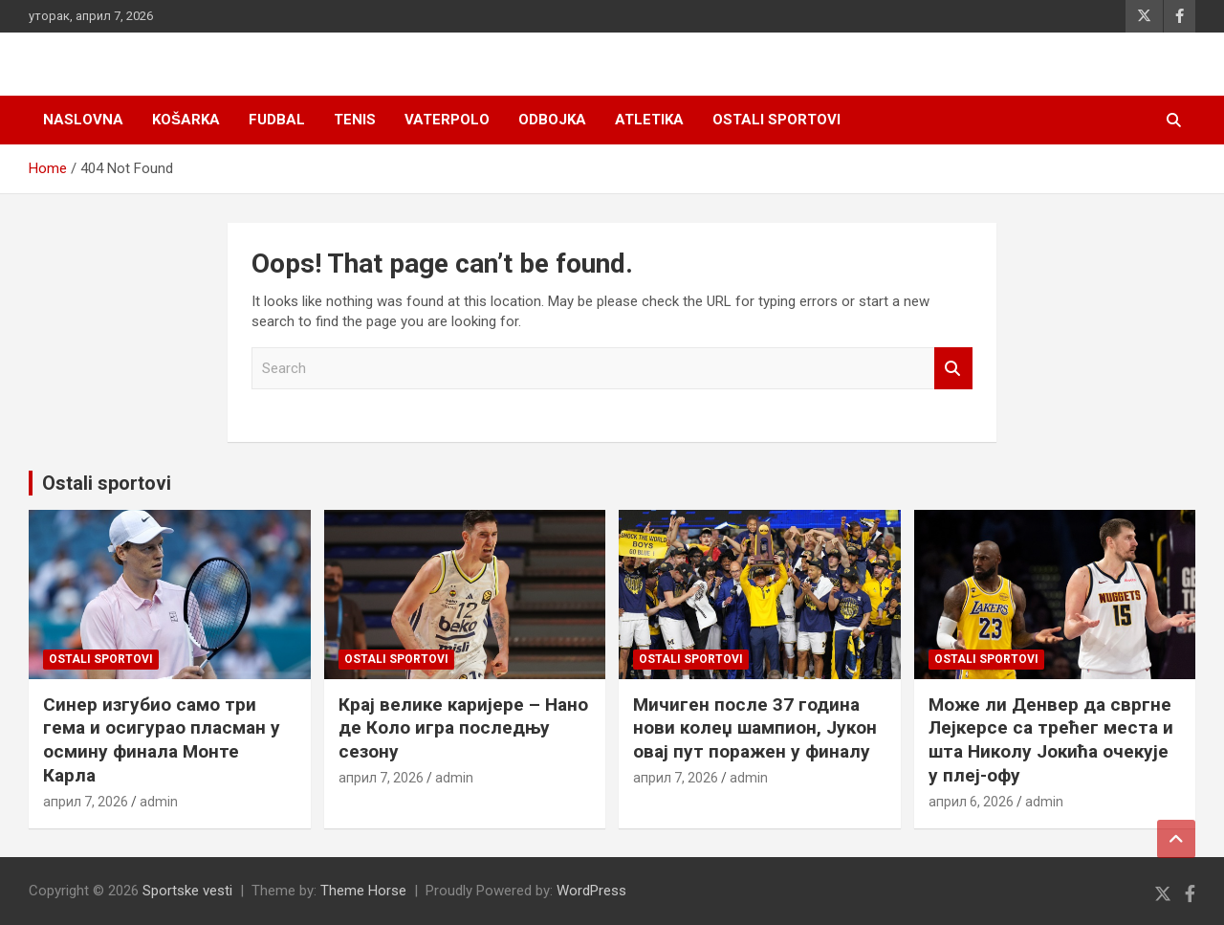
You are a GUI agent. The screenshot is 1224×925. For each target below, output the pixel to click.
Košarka (186, 119)
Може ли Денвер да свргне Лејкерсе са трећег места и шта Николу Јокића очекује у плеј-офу (1051, 740)
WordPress (591, 890)
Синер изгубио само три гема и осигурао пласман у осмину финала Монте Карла (161, 740)
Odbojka (552, 119)
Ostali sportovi (776, 119)
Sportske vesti (187, 890)
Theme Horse (363, 890)
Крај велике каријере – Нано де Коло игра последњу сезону (463, 728)
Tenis (355, 119)
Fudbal (277, 119)
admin (159, 801)
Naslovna (83, 119)
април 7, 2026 (85, 801)
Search (953, 368)
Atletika (649, 119)
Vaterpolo (447, 119)
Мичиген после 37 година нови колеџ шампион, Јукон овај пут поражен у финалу (755, 728)
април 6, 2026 (971, 801)
